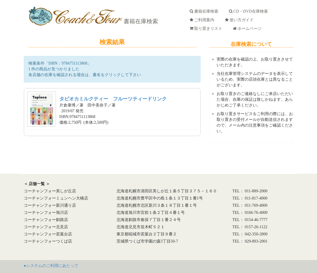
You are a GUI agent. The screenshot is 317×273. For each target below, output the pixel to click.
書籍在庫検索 (140, 21)
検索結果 (112, 42)
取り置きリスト (207, 28)
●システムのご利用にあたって (51, 266)
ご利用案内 (203, 20)
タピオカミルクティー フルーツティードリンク (113, 99)
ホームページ (248, 28)
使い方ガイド (240, 20)
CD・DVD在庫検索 (249, 11)
